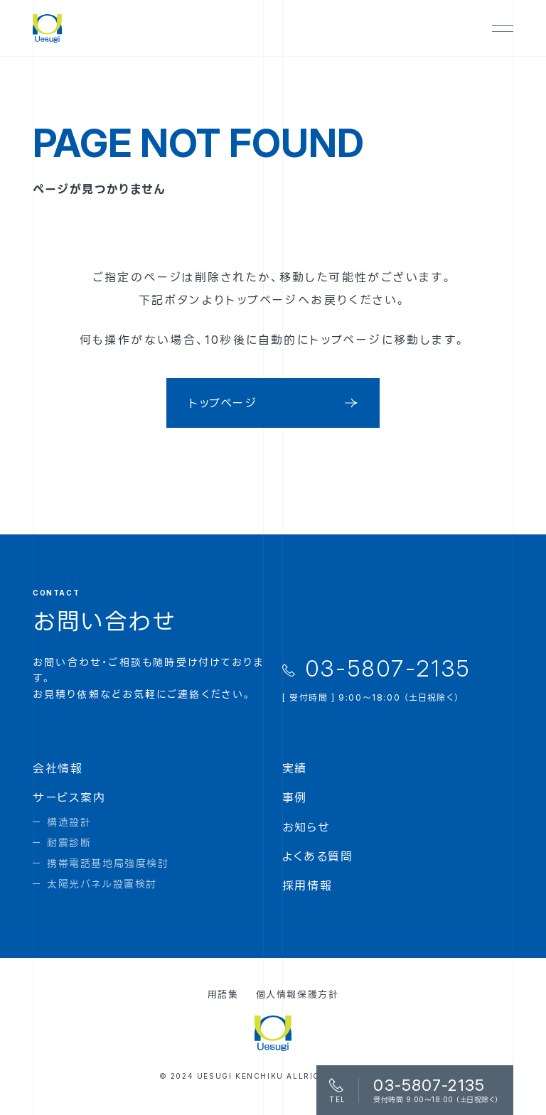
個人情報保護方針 (297, 994)
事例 (294, 797)
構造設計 (69, 822)
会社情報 (57, 768)
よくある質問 (317, 856)
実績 (294, 768)
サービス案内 (69, 797)
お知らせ (306, 827)
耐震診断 (69, 842)
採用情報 (307, 885)
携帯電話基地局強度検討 (108, 863)
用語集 (223, 994)
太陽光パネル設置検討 (102, 884)
